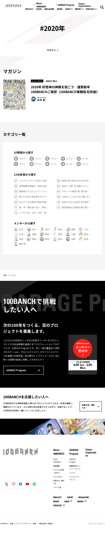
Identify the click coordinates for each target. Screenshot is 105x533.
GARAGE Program (66, 5)
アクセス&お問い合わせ (58, 471)
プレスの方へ (58, 477)
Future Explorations (85, 4)
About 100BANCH (41, 5)
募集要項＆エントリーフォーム (75, 467)
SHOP (67, 9)
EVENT (39, 9)
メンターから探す (24, 223)
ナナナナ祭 (57, 487)
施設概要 (56, 466)
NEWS (60, 9)
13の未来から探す (25, 174)
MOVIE (78, 9)
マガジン (51, 50)
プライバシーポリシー (97, 523)
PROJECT (29, 9)
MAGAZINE (49, 9)
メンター (72, 473)
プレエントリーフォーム (75, 478)
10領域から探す (23, 152)
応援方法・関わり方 (58, 482)
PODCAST (90, 9)
